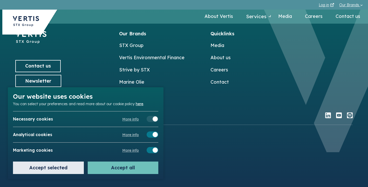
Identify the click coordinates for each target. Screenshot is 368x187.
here (139, 103)
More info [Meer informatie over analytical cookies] (130, 134)
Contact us (348, 17)
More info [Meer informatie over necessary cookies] (130, 119)
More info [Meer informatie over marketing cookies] (130, 150)
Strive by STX (134, 70)
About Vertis (213, 17)
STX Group (131, 45)
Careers (314, 17)
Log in (326, 5)
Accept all (123, 168)
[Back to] (30, 42)
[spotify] (350, 115)
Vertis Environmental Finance (152, 58)
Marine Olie (131, 82)
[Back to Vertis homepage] (26, 24)
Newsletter (38, 81)
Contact (219, 82)
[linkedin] (328, 115)
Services (253, 17)
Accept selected (48, 168)
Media (285, 17)
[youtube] (339, 115)
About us (220, 58)
